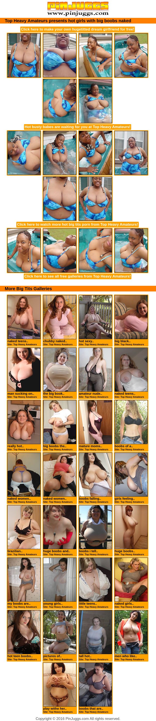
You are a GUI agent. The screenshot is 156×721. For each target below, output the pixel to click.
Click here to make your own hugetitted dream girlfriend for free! (77, 29)
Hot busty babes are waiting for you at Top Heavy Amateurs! (78, 127)
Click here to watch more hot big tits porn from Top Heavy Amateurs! (77, 224)
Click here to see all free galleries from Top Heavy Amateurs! (77, 276)
